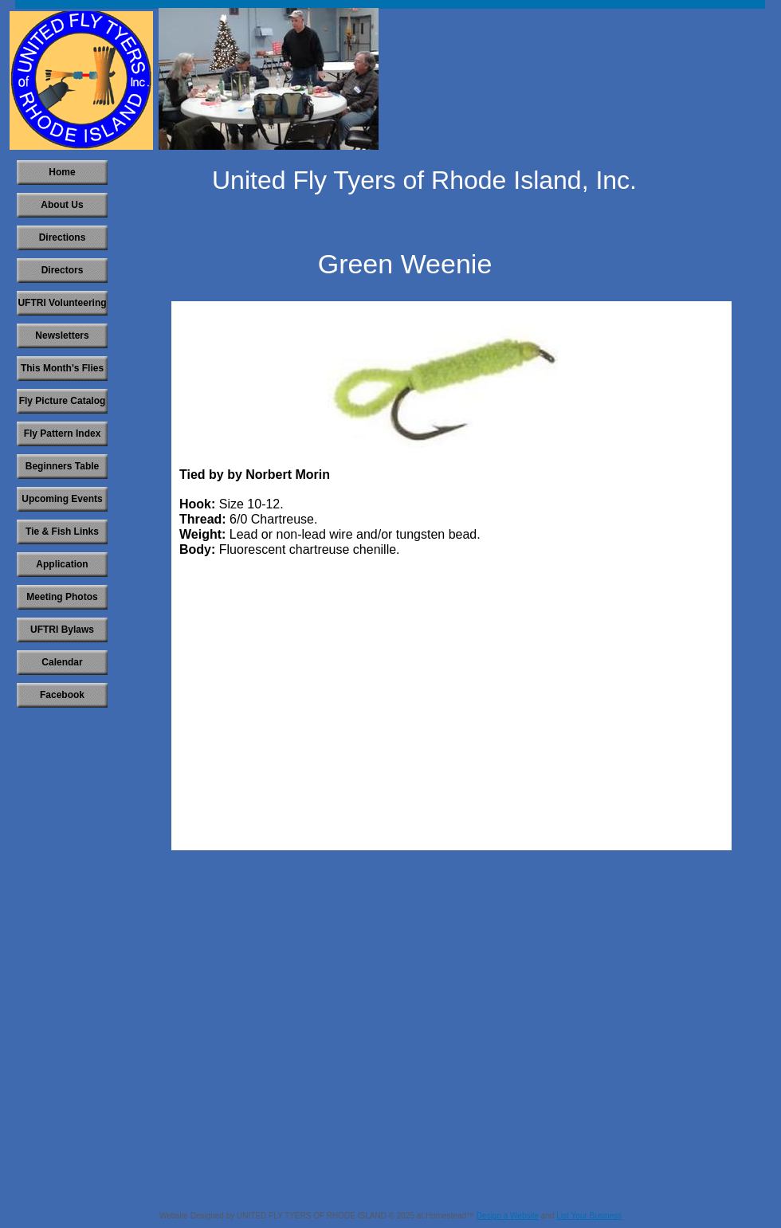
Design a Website (508, 1215)
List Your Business (589, 1215)
